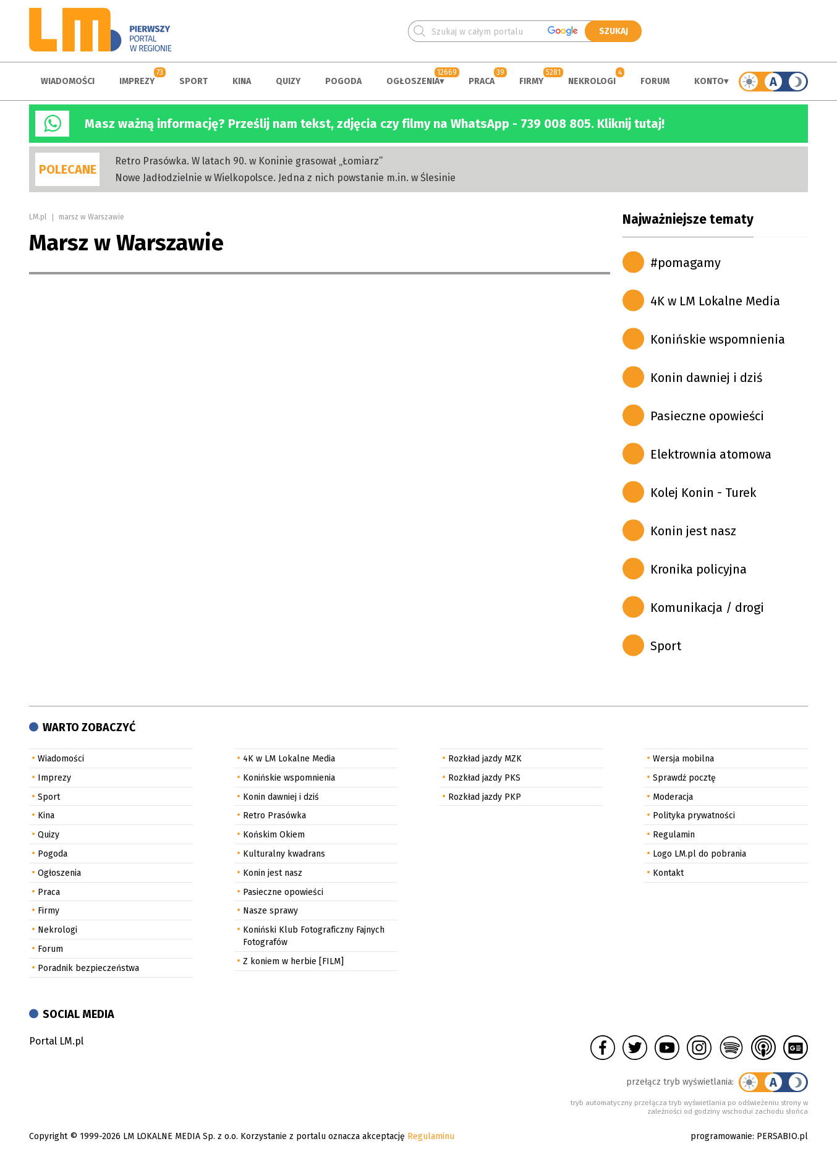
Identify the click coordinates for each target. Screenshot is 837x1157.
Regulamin (674, 834)
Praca (482, 81)
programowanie (721, 1136)
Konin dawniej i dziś (706, 377)
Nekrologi (592, 81)
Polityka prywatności (694, 815)
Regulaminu (430, 1136)
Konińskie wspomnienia (717, 339)
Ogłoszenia (413, 81)
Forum (654, 81)
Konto (709, 81)
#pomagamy (685, 262)
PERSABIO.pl (782, 1136)
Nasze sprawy (270, 910)
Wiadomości (68, 81)
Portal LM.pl (56, 1041)
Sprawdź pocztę (684, 778)
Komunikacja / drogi (707, 607)
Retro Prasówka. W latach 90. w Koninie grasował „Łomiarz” (249, 161)
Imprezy (137, 81)
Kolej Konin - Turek (703, 492)
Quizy (288, 81)
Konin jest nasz (693, 530)
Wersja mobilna (683, 758)
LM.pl (37, 217)
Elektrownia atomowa (710, 454)
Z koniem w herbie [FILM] (293, 961)
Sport (193, 81)
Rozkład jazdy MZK (485, 758)
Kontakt (668, 873)
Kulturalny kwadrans (284, 854)
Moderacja (673, 797)
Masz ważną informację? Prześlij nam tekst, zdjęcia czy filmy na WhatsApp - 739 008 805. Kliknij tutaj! (375, 123)
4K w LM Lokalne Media (715, 301)
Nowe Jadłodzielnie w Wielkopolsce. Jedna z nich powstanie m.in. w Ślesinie (285, 178)
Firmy (531, 81)
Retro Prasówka (274, 815)
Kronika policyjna (698, 569)
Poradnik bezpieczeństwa (88, 968)
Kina (241, 81)
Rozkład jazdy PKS (484, 778)
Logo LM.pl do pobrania (699, 854)
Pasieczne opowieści (707, 416)
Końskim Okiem (274, 834)
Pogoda (343, 81)
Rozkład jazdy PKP (484, 797)
